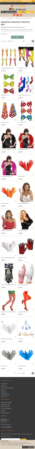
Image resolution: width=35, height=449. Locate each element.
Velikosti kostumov (5, 406)
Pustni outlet (4, 396)
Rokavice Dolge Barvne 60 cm (25, 95)
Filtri (15, 37)
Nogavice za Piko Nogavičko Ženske (8, 311)
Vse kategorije (14, 15)
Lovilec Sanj (21, 338)
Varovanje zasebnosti (6, 408)
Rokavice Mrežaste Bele (23, 203)
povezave (30, 3)
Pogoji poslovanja (5, 404)
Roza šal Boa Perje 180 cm (6, 176)
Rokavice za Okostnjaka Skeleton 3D (8, 284)
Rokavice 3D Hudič (22, 257)
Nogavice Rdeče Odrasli (23, 311)
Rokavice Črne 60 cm (23, 230)
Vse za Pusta (4, 383)
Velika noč (3, 390)
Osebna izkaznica (5, 412)
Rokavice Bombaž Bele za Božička (8, 257)
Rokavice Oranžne (5, 203)
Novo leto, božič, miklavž (7, 387)
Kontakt (3, 410)
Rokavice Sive (4, 365)
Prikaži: (28, 44)
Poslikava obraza (5, 394)
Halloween (3, 385)
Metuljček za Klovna (5, 95)
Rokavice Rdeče (22, 176)
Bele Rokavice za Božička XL (7, 338)
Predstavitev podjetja (6, 402)
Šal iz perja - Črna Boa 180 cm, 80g (8, 149)
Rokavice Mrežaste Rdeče (6, 230)
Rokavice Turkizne (22, 365)
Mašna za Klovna (22, 122)
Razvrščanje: (3, 41)
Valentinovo (4, 392)
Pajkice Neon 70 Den (23, 68)
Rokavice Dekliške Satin (23, 284)
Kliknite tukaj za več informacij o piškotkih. (16, 444)
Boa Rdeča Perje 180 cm (23, 149)
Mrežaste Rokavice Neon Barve (7, 68)
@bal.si (9, 427)
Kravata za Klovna (4, 122)
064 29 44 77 (8, 424)
